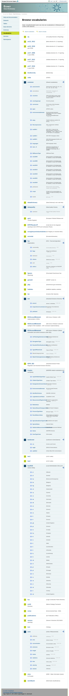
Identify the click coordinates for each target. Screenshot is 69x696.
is (32, 540)
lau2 (28, 461)
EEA (10, 1)
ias (28, 294)
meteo (34, 654)
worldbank (31, 681)
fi (32, 516)
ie (32, 536)
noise (29, 611)
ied (28, 299)
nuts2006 (34, 161)
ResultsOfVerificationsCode (39, 345)
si (32, 584)
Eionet (10, 14)
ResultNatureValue (37, 415)
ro (33, 573)
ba (33, 479)
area (33, 639)
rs (33, 577)
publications (31, 615)
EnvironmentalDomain (38, 388)
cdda (29, 77)
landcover (30, 439)
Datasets (5, 20)
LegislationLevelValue (38, 396)
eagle (33, 447)
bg (33, 485)
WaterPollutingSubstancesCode (39, 357)
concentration (36, 643)
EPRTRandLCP (32, 225)
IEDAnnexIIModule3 (34, 324)
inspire (29, 370)
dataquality (31, 207)
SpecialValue (35, 424)
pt (33, 570)
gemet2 (30, 280)
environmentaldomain (38, 112)
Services (5, 36)
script (34, 191)
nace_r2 (34, 147)
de (33, 499)
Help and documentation (10, 17)
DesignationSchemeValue (39, 384)
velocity (34, 665)
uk (33, 594)
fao (28, 241)
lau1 (28, 456)
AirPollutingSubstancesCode (39, 337)
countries (35, 95)
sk (33, 587)
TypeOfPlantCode (37, 349)
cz (33, 496)
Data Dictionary (16, 14)
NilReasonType (36, 153)
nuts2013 (34, 169)
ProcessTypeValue (37, 411)
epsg (33, 120)
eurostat (30, 236)
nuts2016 (34, 174)
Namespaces (7, 39)
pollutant (34, 311)
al (32, 472)
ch (33, 489)
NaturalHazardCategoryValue (39, 408)
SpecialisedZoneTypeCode (39, 420)
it (32, 543)
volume (34, 668)
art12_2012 (31, 41)
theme (34, 431)
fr (32, 519)
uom (29, 631)
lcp (28, 599)
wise (29, 674)
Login (51, 1)
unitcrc (34, 266)
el (32, 509)
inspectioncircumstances (39, 306)
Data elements (7, 27)
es (33, 513)
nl (32, 563)
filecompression (36, 124)
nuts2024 (34, 182)
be (33, 482)
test (28, 627)
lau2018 (30, 466)
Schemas (6, 30)
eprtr (29, 218)
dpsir (33, 109)
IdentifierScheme (37, 393)
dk (33, 502)
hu (33, 533)
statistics (34, 658)
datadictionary (32, 202)
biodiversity (31, 73)
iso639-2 (34, 129)
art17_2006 (31, 53)
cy (33, 492)
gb (33, 523)
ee (33, 506)
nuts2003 (34, 156)
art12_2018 (31, 46)
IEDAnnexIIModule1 (34, 317)
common (30, 82)
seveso (29, 620)
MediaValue (35, 404)
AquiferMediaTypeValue (38, 376)
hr (33, 529)
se (33, 580)
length (34, 650)
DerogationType (36, 341)
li (32, 546)
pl (32, 567)
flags (33, 251)
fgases (29, 273)
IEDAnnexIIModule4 (34, 330)
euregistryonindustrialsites (36, 231)
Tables (5, 23)
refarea (34, 259)
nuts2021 (34, 178)
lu (32, 553)
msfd (29, 604)
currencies (35, 104)
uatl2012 (34, 451)
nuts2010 (34, 165)
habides (30, 289)
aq (28, 37)
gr (33, 526)
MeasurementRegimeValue (39, 400)
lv (32, 557)
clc (33, 444)
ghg (28, 284)
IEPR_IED (30, 363)
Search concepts (42, 31)
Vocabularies (7, 33)
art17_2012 (31, 59)
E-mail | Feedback (8, 690)
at (32, 475)
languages (35, 143)
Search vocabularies (29, 31)
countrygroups (36, 101)
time (33, 661)
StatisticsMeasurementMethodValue (39, 427)
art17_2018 (31, 66)
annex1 (34, 303)
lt (32, 550)
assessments (36, 86)
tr (32, 590)
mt (33, 560)
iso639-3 (34, 135)
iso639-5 (34, 139)
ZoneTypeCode (36, 434)
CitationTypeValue (37, 380)
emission (34, 647)
